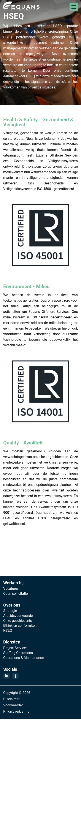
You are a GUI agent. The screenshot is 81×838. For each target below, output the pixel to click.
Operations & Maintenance (23, 657)
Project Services (15, 648)
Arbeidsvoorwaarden (19, 615)
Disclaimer (11, 699)
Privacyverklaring (16, 711)
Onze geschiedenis (17, 620)
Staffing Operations (18, 653)
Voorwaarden (13, 705)
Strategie (10, 610)
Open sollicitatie (15, 593)
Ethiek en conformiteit (20, 625)
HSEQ (7, 630)
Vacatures (11, 588)
